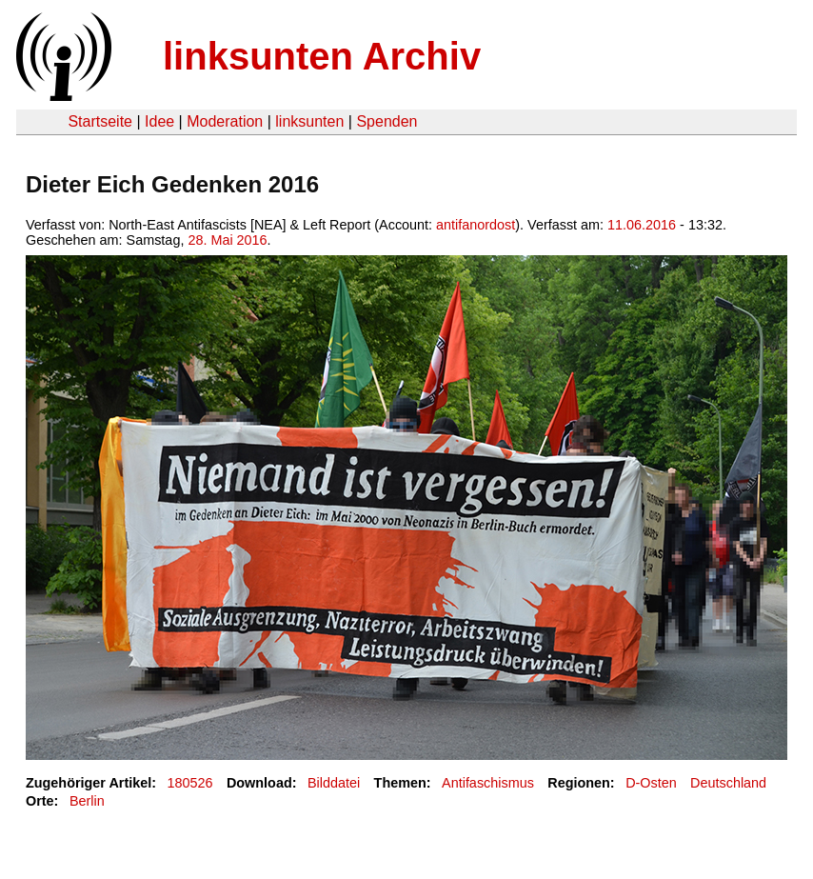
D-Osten (651, 782)
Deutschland (728, 782)
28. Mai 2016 (227, 240)
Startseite (100, 121)
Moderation (225, 121)
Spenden (386, 121)
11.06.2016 (641, 224)
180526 (190, 782)
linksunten (309, 121)
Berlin (87, 801)
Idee (159, 121)
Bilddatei (333, 782)
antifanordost (475, 224)
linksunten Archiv (322, 56)
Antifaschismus (488, 782)
